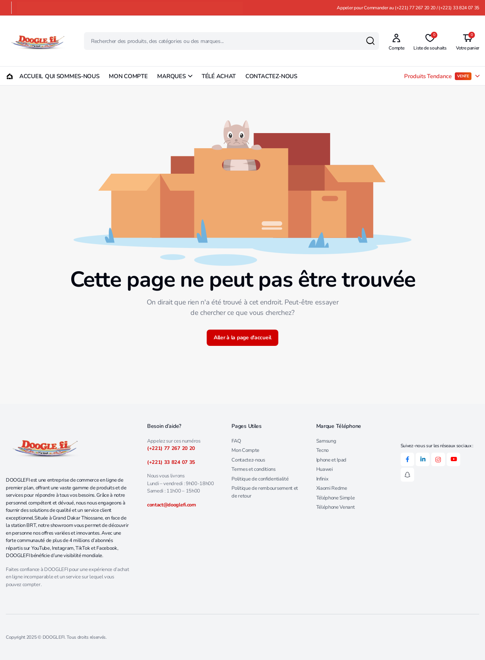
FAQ (236, 441)
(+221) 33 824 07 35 (171, 462)
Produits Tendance (437, 76)
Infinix (322, 478)
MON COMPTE (128, 76)
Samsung (326, 441)
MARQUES (171, 76)
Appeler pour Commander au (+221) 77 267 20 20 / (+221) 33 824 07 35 (408, 8)
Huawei (324, 469)
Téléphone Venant (335, 507)
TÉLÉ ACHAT (219, 76)
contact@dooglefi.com (171, 504)
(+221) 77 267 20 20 (171, 448)
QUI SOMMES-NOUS (72, 76)
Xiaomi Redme (331, 488)
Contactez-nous (248, 460)
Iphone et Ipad (331, 460)
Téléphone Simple (335, 497)
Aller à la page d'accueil (242, 337)
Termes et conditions (253, 469)
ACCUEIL (20, 76)
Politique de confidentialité (259, 478)
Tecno (322, 450)
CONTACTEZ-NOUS (271, 76)
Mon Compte (245, 450)
